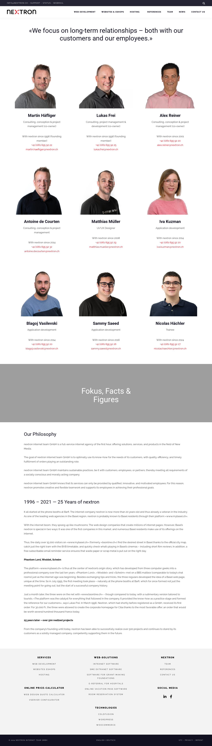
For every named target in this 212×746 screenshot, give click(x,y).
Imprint (199, 740)
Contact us (198, 12)
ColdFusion (106, 714)
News (182, 12)
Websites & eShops (112, 12)
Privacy (189, 740)
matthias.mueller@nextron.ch (106, 246)
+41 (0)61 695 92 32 (41, 246)
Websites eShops (44, 669)
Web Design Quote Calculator (44, 694)
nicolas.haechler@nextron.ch (170, 348)
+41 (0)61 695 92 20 (170, 140)
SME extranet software (106, 669)
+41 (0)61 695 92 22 (41, 145)
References (154, 12)
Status (47, 3)
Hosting (135, 12)
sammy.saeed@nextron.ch (106, 348)
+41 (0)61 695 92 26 (106, 344)
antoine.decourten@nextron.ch (41, 251)
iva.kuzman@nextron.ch (170, 246)
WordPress (106, 719)
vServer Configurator (44, 700)
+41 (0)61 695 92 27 (170, 344)
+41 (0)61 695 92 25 (106, 145)
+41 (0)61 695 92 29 (106, 242)
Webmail (58, 3)
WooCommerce (106, 725)
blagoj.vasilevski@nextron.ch (42, 348)
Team (170, 12)
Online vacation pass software (106, 689)
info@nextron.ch (17, 3)
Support (35, 3)
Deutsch (111, 740)
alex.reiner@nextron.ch (170, 145)
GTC (181, 740)
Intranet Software (106, 664)
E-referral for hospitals (106, 683)
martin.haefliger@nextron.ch (42, 149)
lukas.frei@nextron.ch (106, 149)
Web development (85, 12)
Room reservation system (106, 694)
